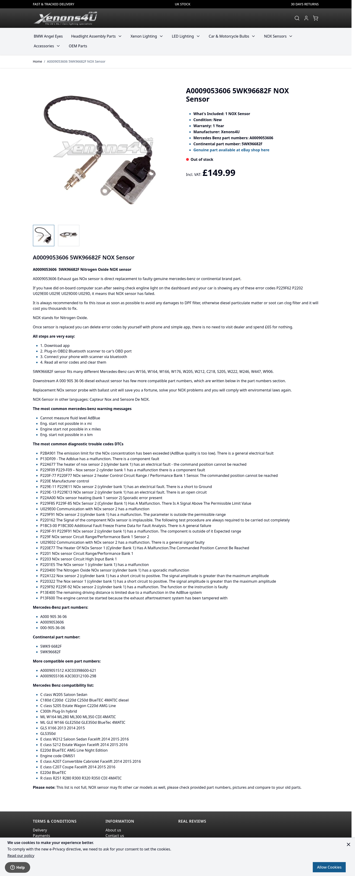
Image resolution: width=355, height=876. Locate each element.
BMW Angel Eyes (48, 36)
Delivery (40, 830)
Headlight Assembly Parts (93, 36)
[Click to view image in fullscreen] (102, 150)
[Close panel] (348, 844)
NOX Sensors (275, 36)
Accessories (44, 45)
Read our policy (20, 855)
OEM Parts (78, 45)
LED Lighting (183, 36)
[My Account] (306, 18)
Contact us (115, 835)
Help (17, 867)
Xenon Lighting (144, 36)
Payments (41, 835)
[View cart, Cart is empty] (315, 18)
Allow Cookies (329, 867)
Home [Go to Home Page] (37, 61)
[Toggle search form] (297, 18)
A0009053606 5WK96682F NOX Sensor (76, 61)
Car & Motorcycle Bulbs (229, 36)
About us (113, 830)
